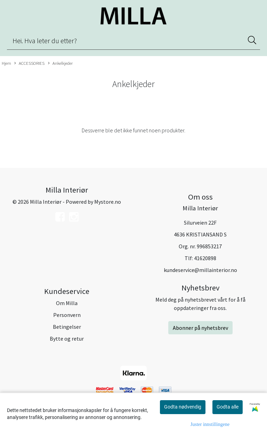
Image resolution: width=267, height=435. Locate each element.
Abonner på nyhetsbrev (200, 327)
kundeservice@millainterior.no (200, 269)
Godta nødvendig (182, 407)
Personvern (67, 314)
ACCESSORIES (29, 63)
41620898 (205, 258)
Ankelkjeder (60, 63)
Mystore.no (107, 201)
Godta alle (227, 407)
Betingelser (67, 326)
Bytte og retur (67, 338)
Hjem (6, 63)
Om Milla (67, 303)
